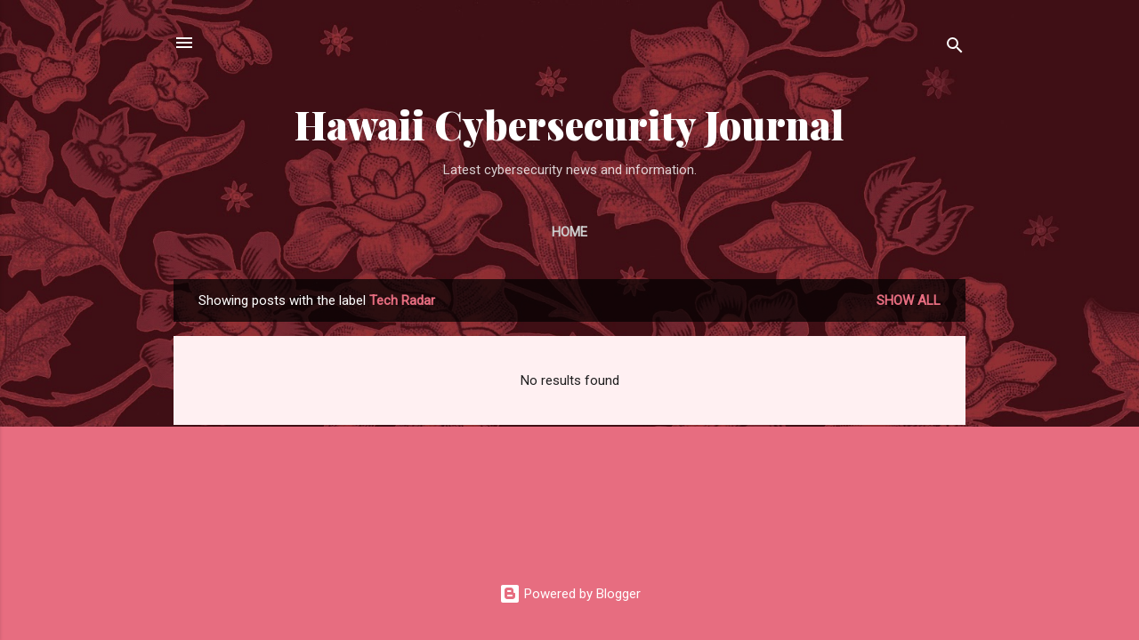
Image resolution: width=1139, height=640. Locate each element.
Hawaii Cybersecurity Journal (569, 124)
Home (569, 232)
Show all (908, 300)
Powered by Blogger (570, 594)
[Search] (954, 48)
